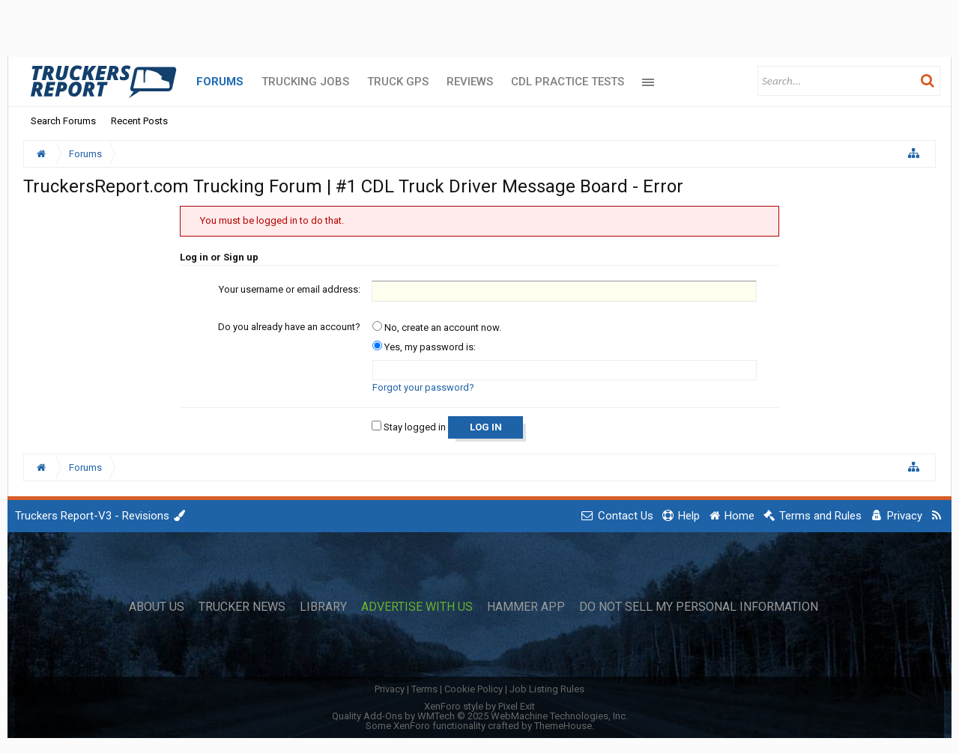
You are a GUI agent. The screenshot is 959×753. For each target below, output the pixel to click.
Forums (219, 81)
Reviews (470, 81)
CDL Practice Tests (567, 81)
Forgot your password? (423, 387)
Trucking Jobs (305, 81)
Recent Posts (139, 120)
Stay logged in (409, 427)
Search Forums (63, 120)
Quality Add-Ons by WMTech (480, 716)
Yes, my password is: (424, 347)
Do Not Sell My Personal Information (698, 607)
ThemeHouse (563, 725)
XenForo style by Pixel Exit (479, 706)
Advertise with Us (417, 607)
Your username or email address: (289, 289)
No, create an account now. (436, 327)
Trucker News (242, 607)
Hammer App (526, 607)
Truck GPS (398, 81)
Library (323, 607)
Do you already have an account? (289, 326)
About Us (156, 607)
